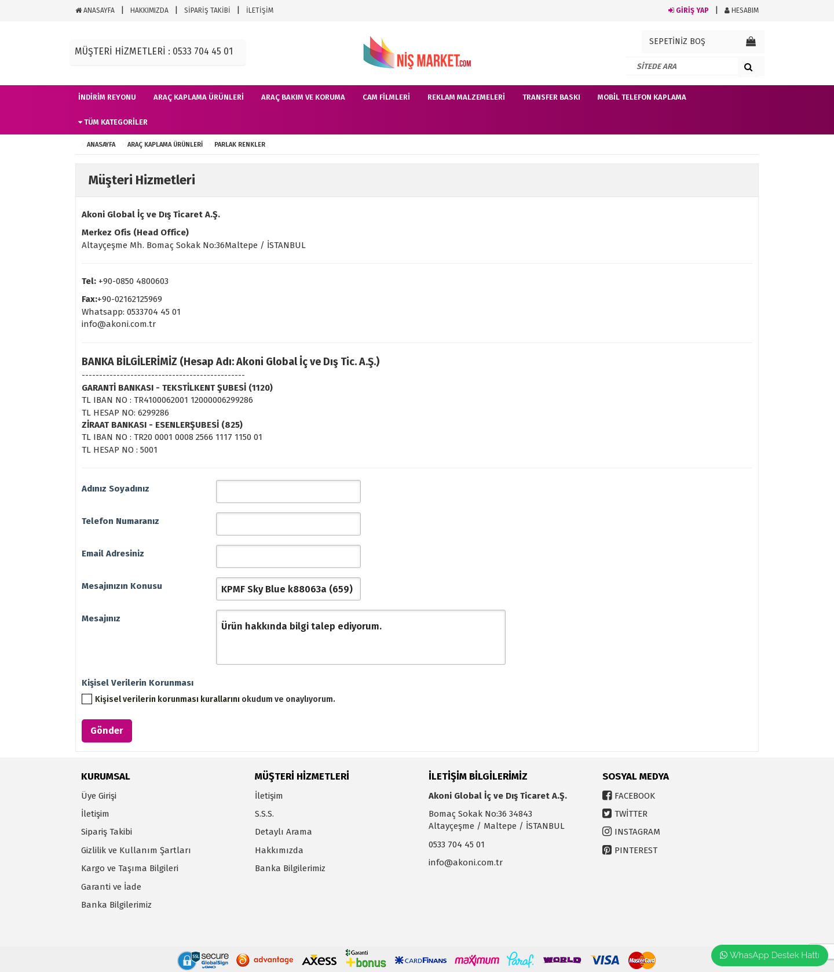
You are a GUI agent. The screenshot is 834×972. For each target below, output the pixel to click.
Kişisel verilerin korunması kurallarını (167, 699)
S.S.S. (264, 814)
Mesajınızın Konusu (122, 586)
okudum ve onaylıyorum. (215, 699)
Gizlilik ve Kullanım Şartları (136, 850)
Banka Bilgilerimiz (116, 905)
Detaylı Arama (283, 832)
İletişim (95, 814)
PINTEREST (635, 850)
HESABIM (742, 10)
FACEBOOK (634, 796)
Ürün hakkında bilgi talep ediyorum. (361, 637)
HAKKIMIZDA (149, 10)
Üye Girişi (98, 796)
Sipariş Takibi (106, 832)
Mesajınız (101, 618)
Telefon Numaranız (120, 521)
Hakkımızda (279, 850)
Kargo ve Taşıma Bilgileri (129, 868)
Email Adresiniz (113, 553)
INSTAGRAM (637, 832)
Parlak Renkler (239, 144)
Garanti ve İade (111, 887)
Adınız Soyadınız (115, 488)
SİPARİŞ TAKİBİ (207, 10)
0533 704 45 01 (457, 844)
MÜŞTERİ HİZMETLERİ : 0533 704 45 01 (154, 51)
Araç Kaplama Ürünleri (165, 144)
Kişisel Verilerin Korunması (137, 683)
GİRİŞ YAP (688, 10)
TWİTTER (631, 814)
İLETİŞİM (259, 10)
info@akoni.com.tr (466, 862)
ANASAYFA (95, 10)
